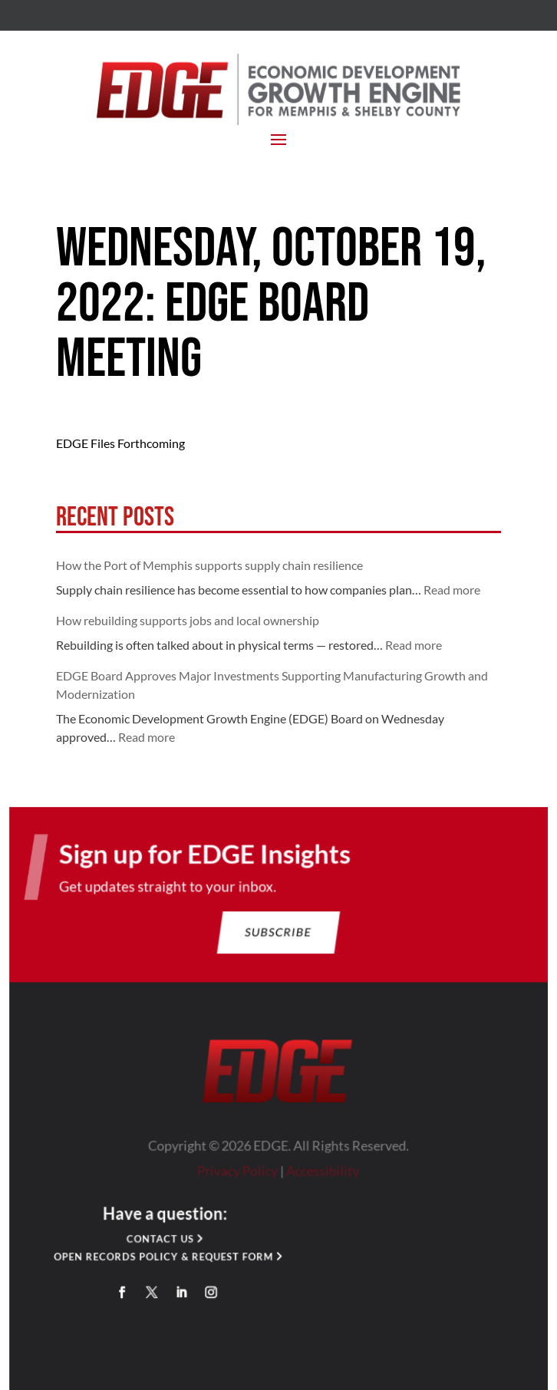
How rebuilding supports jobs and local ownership (187, 620)
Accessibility (322, 1174)
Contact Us (162, 1241)
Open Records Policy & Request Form (166, 1258)
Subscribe (278, 937)
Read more (452, 589)
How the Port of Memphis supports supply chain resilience (209, 565)
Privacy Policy (238, 1174)
